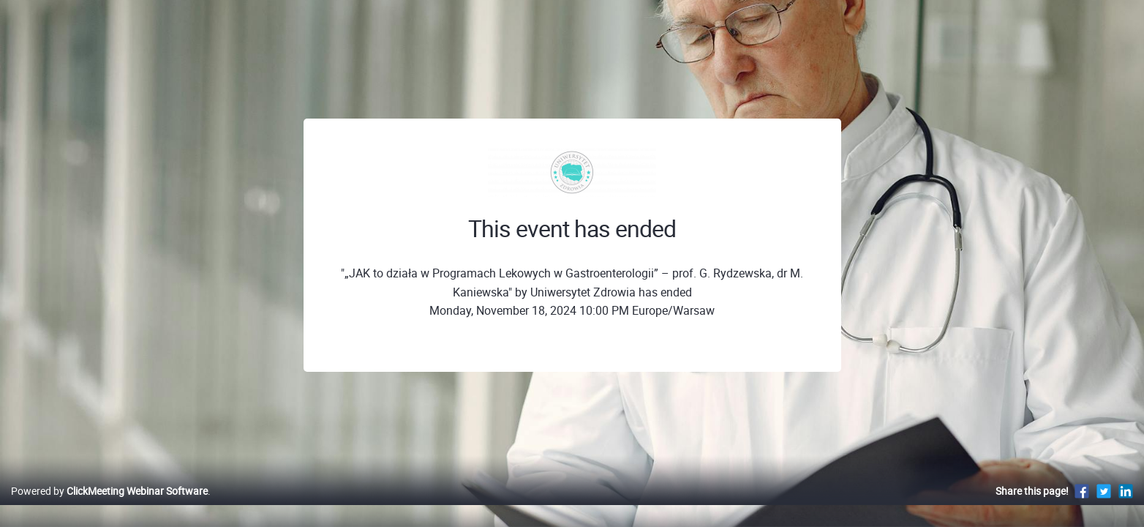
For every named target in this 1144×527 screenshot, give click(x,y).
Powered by (109, 506)
